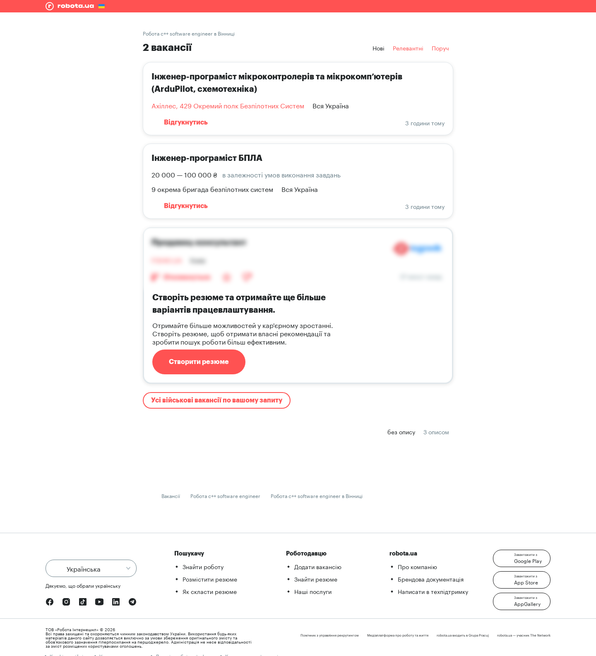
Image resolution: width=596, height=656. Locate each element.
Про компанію (417, 566)
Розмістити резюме (210, 578)
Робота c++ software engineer (225, 495)
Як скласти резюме (210, 591)
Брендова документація (431, 578)
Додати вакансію (317, 566)
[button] (521, 558)
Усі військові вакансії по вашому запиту (216, 400)
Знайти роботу (203, 566)
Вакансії (170, 495)
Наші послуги (313, 591)
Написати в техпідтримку (433, 591)
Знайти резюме (315, 578)
